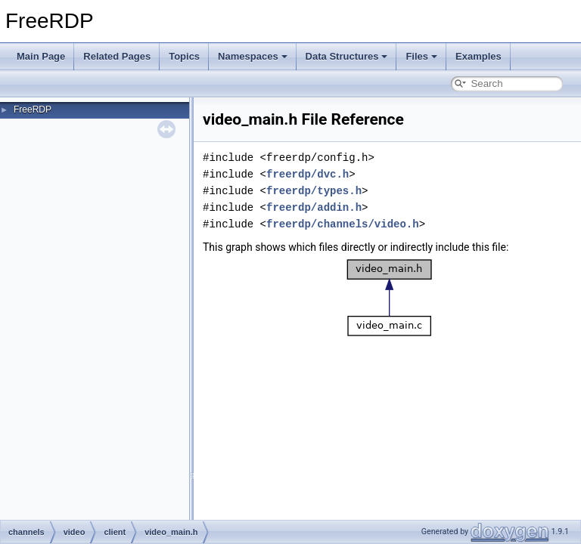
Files (421, 56)
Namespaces (252, 56)
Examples (478, 56)
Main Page (41, 56)
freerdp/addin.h (314, 207)
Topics (184, 56)
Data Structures (347, 56)
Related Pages (117, 56)
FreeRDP (32, 109)
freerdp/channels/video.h (342, 224)
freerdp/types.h (314, 191)
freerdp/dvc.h (307, 174)
